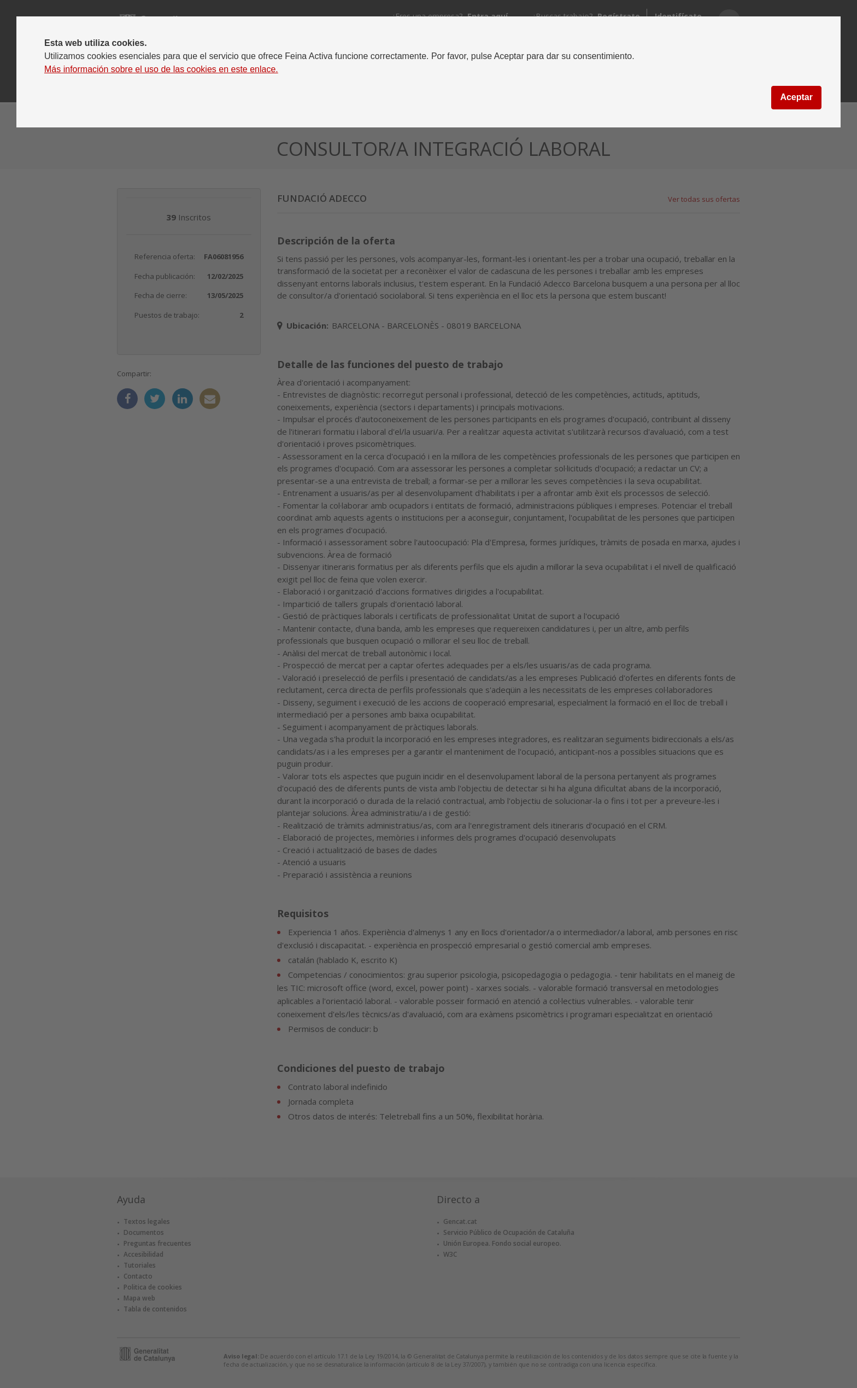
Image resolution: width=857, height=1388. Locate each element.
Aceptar (796, 97)
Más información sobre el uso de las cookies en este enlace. (161, 69)
